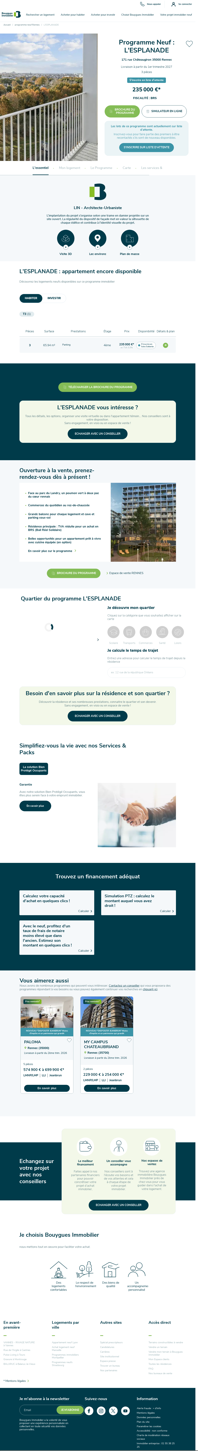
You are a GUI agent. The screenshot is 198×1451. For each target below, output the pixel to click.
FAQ (151, 1369)
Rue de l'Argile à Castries (16, 1350)
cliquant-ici (150, 989)
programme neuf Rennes (27, 25)
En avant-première (12, 1325)
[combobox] (146, 672)
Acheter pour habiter (73, 15)
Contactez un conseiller (124, 985)
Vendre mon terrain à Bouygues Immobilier (166, 1353)
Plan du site (143, 1422)
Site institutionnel (109, 1356)
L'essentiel (41, 168)
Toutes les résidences (160, 1364)
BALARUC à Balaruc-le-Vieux (19, 1364)
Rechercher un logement (40, 15)
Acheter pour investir (103, 15)
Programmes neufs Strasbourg (62, 1364)
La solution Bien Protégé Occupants (34, 769)
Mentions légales (146, 1413)
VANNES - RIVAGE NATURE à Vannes (19, 1344)
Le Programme (101, 168)
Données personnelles (149, 1417)
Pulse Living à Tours (14, 1355)
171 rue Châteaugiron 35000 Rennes (146, 59)
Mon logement (69, 168)
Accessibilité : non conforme (152, 1430)
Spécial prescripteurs (111, 1342)
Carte (127, 168)
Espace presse (108, 1361)
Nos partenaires (108, 1370)
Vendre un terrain (158, 1347)
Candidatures (107, 1347)
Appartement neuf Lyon (65, 1342)
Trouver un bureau (110, 1366)
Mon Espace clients (159, 1359)
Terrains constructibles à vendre (166, 1342)
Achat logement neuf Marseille (63, 1348)
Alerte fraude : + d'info (149, 1408)
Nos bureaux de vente (160, 1373)
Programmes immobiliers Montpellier (65, 1356)
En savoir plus (46, 1088)
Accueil (7, 25)
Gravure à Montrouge (15, 1359)
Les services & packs (156, 168)
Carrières (105, 1352)
